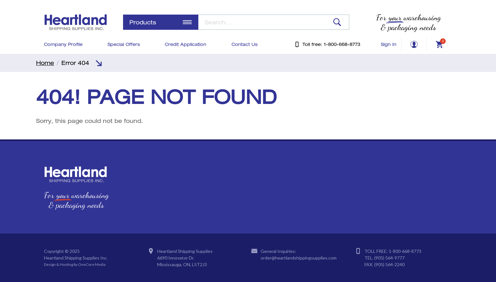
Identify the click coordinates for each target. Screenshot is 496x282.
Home (45, 62)
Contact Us (244, 44)
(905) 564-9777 (389, 257)
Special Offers (124, 44)
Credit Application (185, 44)
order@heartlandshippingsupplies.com (299, 257)
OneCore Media (92, 264)
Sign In (388, 44)
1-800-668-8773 (405, 251)
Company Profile (63, 44)
